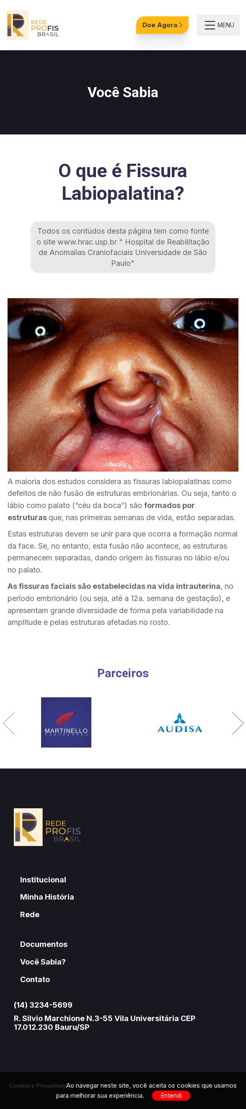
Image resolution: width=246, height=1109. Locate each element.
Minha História (47, 896)
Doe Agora (162, 25)
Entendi (171, 1095)
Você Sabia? (43, 961)
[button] (9, 724)
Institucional (43, 879)
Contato (35, 979)
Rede (29, 914)
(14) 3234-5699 (43, 1005)
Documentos (43, 944)
